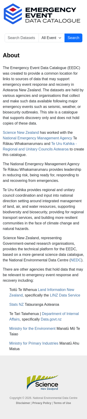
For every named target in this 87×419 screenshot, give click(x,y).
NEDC (76, 260)
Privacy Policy (41, 403)
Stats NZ (16, 304)
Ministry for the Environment (32, 328)
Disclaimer (23, 403)
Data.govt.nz (51, 319)
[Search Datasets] (22, 38)
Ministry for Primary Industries (33, 343)
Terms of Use (62, 403)
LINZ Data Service (65, 295)
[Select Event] (52, 38)
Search (73, 38)
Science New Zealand (21, 133)
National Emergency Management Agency (37, 138)
